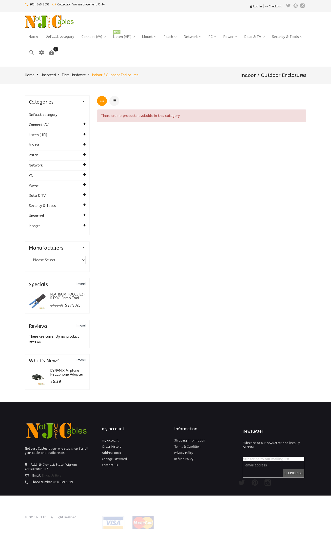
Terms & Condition (187, 446)
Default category (43, 115)
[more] (81, 284)
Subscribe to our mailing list (266, 459)
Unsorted (48, 75)
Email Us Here (51, 475)
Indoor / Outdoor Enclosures (115, 75)
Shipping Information (189, 440)
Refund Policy (183, 459)
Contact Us (110, 465)
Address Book (111, 453)
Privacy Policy (183, 453)
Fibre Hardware (74, 75)
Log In (256, 6)
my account (110, 440)
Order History (111, 446)
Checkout (273, 6)
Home (30, 75)
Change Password (114, 459)
